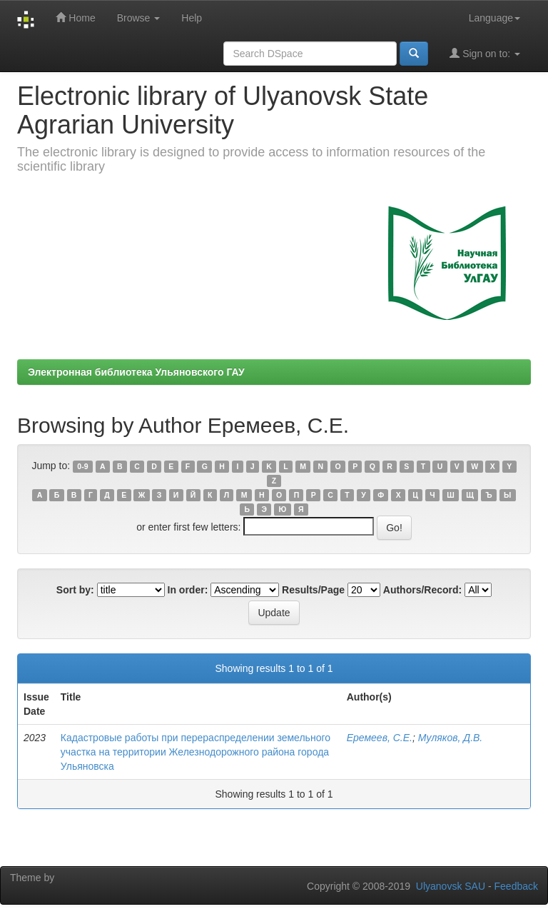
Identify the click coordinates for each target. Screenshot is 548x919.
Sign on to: (485, 53)
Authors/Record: (422, 590)
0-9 (82, 466)
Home (75, 17)
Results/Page (313, 590)
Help (191, 18)
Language (494, 18)
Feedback (516, 886)
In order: (188, 590)
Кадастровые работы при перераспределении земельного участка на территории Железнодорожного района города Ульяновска (195, 752)
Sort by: (75, 590)
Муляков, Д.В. (450, 737)
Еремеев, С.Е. (379, 737)
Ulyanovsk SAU (450, 886)
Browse (139, 18)
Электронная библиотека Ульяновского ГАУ (136, 372)
